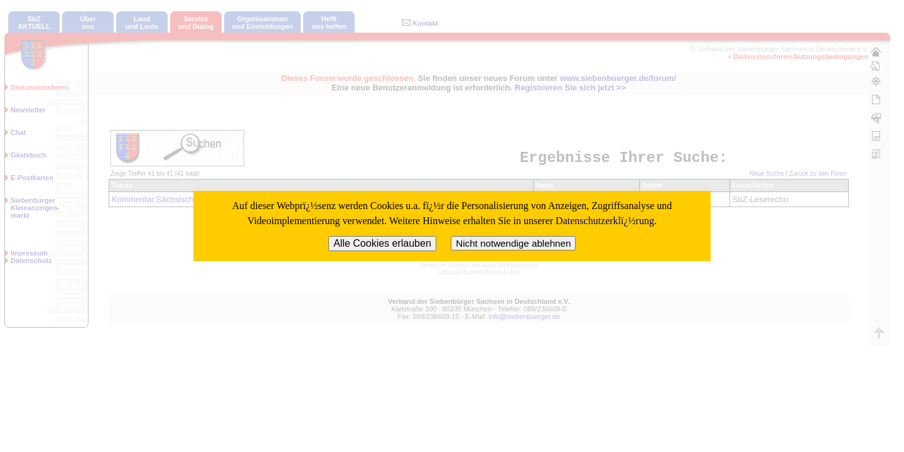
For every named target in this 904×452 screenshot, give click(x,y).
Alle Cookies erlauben (382, 243)
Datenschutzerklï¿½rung (605, 220)
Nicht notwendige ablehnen (513, 243)
